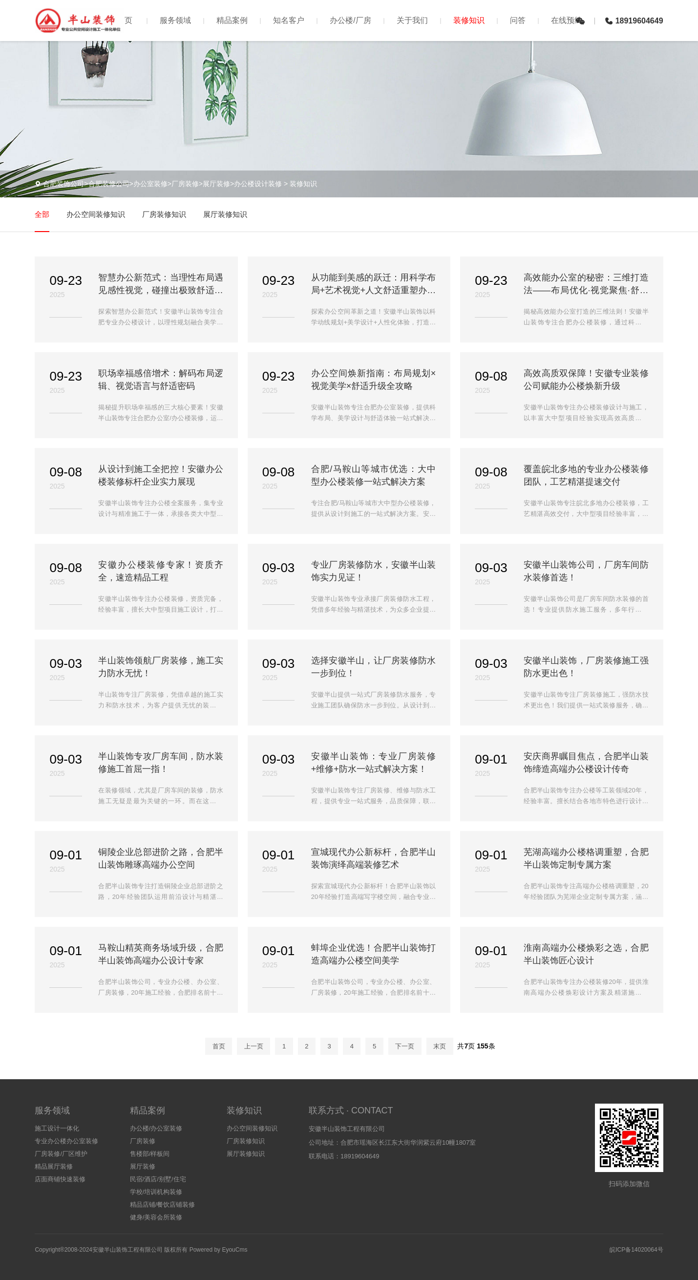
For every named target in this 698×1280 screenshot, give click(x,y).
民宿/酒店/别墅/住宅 (158, 1179)
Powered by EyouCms (217, 1249)
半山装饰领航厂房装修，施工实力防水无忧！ (160, 667)
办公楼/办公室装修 (156, 1128)
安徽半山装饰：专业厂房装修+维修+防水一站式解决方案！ (373, 762)
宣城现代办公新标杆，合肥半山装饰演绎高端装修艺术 (373, 858)
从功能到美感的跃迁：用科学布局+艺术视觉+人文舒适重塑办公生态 (373, 285)
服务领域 (175, 20)
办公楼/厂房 (350, 20)
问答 (518, 20)
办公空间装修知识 (95, 214)
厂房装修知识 (164, 214)
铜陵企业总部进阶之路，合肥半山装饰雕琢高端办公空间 (160, 858)
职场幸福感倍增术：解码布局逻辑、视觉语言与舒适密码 (160, 379)
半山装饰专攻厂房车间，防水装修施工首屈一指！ (160, 762)
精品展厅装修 (54, 1166)
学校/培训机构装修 (156, 1191)
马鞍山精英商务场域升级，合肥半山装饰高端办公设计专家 (160, 954)
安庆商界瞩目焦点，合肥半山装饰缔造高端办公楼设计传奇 (586, 762)
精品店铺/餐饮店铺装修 (162, 1204)
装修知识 (469, 20)
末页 (439, 1046)
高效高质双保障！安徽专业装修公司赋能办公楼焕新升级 (586, 379)
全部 (42, 214)
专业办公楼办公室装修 (66, 1141)
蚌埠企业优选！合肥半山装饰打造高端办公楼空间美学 (373, 954)
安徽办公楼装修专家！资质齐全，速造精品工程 (160, 571)
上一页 (253, 1046)
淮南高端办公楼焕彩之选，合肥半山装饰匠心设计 (586, 954)
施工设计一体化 (57, 1128)
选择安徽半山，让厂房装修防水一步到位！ (373, 667)
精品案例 (232, 20)
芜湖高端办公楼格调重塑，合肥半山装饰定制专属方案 (586, 858)
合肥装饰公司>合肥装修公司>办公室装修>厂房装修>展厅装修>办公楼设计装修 (162, 184)
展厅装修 (142, 1166)
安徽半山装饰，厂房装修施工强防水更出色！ (586, 667)
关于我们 (412, 20)
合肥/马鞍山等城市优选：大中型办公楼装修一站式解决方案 (373, 475)
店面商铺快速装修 (60, 1179)
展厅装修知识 (225, 214)
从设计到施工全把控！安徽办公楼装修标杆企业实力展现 (160, 475)
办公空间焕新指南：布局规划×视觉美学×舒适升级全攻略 (373, 379)
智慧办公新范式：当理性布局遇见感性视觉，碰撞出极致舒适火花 (160, 285)
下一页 (404, 1046)
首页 (124, 20)
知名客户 (288, 20)
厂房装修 (142, 1141)
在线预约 (566, 20)
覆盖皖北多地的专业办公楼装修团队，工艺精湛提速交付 (586, 475)
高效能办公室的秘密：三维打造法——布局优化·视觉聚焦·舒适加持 (586, 285)
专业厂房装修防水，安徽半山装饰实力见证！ (373, 571)
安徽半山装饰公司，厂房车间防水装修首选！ (586, 571)
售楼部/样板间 (150, 1153)
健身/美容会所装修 (156, 1217)
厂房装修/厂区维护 (61, 1153)
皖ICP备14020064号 (636, 1249)
